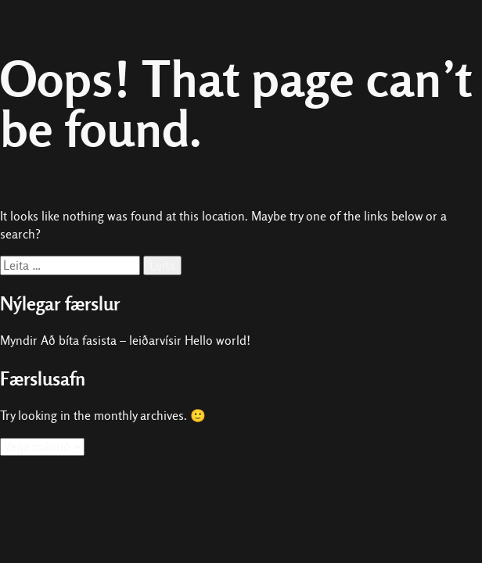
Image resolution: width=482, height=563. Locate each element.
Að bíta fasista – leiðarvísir (111, 340)
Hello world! (217, 340)
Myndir (19, 340)
